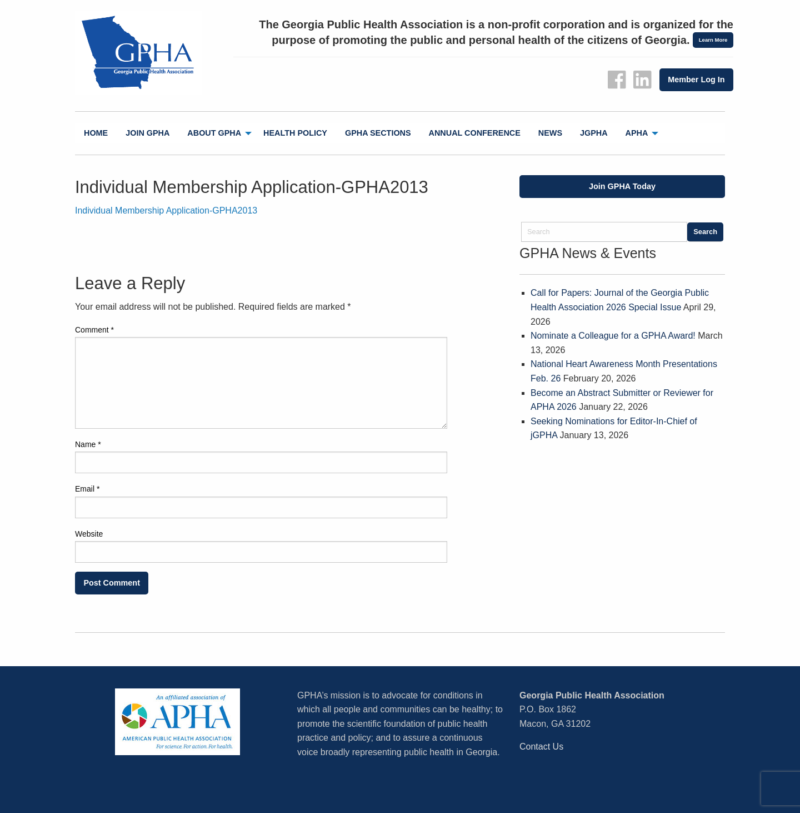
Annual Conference (475, 132)
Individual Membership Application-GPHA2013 (166, 210)
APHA (637, 132)
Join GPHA (147, 132)
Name (88, 444)
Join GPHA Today (622, 186)
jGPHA (594, 132)
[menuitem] (96, 133)
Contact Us (541, 746)
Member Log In (696, 79)
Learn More (713, 40)
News (550, 132)
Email (87, 488)
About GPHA (214, 132)
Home (96, 132)
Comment (94, 329)
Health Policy (295, 132)
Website (89, 533)
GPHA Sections (378, 132)
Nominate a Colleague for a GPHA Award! (613, 335)
